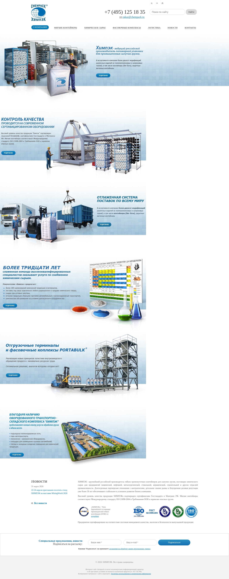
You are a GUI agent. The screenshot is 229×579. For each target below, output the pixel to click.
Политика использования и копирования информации (131, 574)
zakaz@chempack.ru (133, 17)
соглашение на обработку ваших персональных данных (129, 549)
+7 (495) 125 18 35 (125, 12)
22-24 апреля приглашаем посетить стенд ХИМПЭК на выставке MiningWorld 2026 (49, 491)
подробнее (95, 516)
